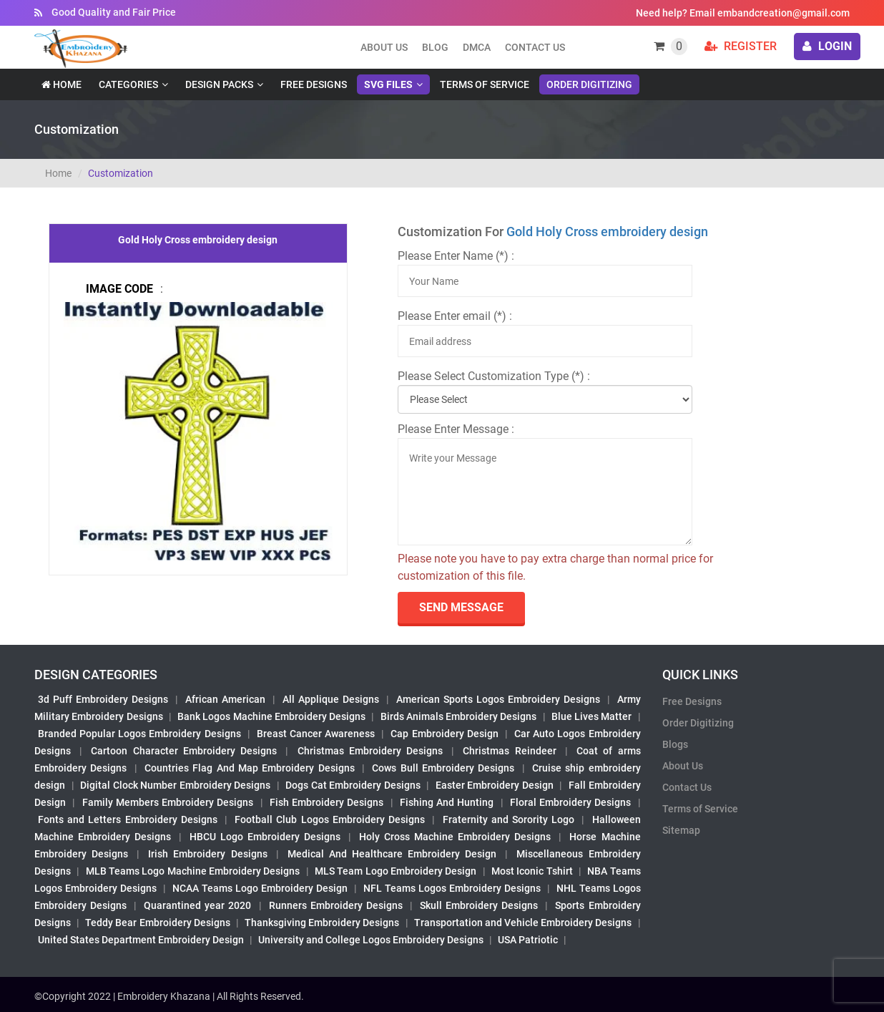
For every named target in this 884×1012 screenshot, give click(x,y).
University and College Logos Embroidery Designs (370, 939)
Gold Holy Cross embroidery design (607, 231)
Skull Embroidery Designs (479, 905)
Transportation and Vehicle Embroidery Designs (523, 922)
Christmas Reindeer (509, 750)
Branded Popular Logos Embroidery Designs (139, 733)
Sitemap (681, 830)
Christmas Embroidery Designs (370, 750)
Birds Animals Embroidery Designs (458, 716)
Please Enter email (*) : (455, 316)
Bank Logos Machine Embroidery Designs (271, 716)
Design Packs (219, 84)
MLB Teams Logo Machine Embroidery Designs (193, 871)
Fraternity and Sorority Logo (509, 819)
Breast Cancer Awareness (316, 733)
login (827, 46)
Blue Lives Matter (591, 716)
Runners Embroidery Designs (336, 905)
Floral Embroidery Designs (571, 802)
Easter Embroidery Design (495, 785)
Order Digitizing (589, 84)
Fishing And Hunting (447, 802)
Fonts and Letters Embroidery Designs (127, 819)
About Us (682, 766)
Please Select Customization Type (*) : (494, 376)
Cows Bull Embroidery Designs (443, 768)
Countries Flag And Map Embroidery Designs (249, 768)
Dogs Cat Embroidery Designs (353, 785)
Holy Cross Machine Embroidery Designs (455, 836)
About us (384, 47)
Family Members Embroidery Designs (168, 802)
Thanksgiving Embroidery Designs (322, 922)
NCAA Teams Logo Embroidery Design (260, 888)
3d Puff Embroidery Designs (103, 699)
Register (740, 46)
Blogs (675, 744)
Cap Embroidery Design (444, 733)
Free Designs (313, 84)
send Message (461, 607)
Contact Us (535, 47)
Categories (128, 84)
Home (61, 84)
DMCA (477, 47)
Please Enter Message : (456, 429)
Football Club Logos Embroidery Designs (330, 819)
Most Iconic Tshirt (532, 871)
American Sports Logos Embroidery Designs (498, 699)
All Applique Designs (331, 699)
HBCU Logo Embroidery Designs (265, 836)
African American (225, 699)
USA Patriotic (528, 939)
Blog (435, 47)
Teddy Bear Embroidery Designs (157, 922)
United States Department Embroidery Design (141, 939)
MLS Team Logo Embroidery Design (395, 871)
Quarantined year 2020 (197, 905)
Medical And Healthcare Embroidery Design (392, 854)
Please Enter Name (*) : (456, 256)
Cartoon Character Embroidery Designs (184, 750)
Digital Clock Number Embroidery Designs (175, 785)
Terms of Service (484, 84)
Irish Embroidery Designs (207, 854)
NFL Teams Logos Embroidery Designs (452, 888)
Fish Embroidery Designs (327, 802)
